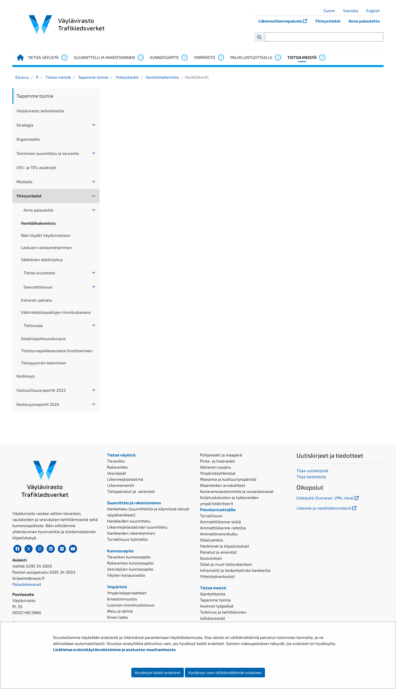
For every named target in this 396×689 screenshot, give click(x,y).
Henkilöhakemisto (162, 77)
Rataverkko (117, 467)
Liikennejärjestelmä (125, 479)
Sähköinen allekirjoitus (42, 259)
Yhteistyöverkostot (217, 576)
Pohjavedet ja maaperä (221, 454)
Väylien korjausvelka (126, 575)
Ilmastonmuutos (122, 598)
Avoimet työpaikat (216, 605)
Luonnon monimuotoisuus (130, 604)
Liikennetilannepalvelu (284, 20)
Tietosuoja (33, 325)
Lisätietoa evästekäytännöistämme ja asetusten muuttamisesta (114, 649)
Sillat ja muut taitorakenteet (226, 564)
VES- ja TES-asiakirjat (36, 167)
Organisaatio (28, 139)
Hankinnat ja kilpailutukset (224, 546)
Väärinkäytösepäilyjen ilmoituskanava (56, 312)
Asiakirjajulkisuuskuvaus (43, 338)
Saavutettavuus (37, 286)
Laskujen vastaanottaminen (46, 247)
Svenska (352, 10)
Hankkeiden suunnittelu (129, 520)
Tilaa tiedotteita (311, 476)
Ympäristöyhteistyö (217, 473)
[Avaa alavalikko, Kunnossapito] (184, 57)
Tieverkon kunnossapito (129, 556)
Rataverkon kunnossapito (130, 562)
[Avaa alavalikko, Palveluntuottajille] (277, 57)
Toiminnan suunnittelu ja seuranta (47, 153)
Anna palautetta (364, 20)
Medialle (24, 181)
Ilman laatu (117, 617)
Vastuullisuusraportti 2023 (41, 390)
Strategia (24, 124)
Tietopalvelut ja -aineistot (131, 491)
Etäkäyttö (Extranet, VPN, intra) (328, 497)
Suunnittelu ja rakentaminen (104, 57)
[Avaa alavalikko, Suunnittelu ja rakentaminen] (140, 57)
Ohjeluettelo (211, 539)
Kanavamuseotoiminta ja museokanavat (237, 491)
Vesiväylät (116, 473)
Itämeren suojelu (215, 467)
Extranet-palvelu (36, 300)
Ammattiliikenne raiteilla (223, 527)
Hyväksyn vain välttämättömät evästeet (225, 672)
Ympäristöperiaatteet (126, 592)
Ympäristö (204, 57)
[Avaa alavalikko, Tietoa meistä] (322, 57)
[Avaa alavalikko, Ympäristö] (220, 57)
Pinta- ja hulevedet (217, 460)
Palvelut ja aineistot (218, 552)
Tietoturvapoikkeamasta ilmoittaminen (56, 350)
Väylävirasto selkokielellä (40, 110)
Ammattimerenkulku (219, 533)
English (375, 10)
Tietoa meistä (301, 57)
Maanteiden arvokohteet (222, 485)
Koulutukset (211, 558)
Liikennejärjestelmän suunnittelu (137, 527)
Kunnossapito (164, 57)
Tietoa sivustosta (39, 272)
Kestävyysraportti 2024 (37, 404)
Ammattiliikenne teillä (220, 521)
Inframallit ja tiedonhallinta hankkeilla (235, 570)
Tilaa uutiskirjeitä (312, 470)
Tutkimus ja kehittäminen (223, 612)
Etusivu (22, 77)
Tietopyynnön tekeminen (43, 362)
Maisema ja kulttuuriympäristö (228, 479)
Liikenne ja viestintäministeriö (326, 508)
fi (36, 77)
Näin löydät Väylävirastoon (45, 235)
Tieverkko (116, 460)
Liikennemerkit (120, 485)
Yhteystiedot (327, 20)
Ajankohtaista (212, 593)
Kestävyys (25, 375)
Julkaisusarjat (212, 618)
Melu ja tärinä (120, 611)
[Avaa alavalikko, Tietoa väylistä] (64, 57)
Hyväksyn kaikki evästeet (158, 672)
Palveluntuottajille (251, 57)
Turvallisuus (211, 515)
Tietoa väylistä (43, 57)
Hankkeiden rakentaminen (131, 533)
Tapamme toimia (92, 77)
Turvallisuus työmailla (127, 539)
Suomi (331, 10)
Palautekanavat (26, 584)
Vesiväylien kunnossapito (130, 569)
